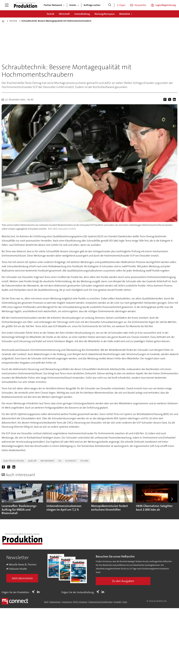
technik (84, 461)
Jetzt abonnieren (22, 578)
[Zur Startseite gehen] (25, 5)
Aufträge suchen (92, 5)
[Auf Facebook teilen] (165, 99)
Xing (34, 591)
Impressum (67, 602)
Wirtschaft (64, 13)
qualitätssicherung (13, 461)
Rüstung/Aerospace (105, 13)
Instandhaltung (82, 13)
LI (39, 591)
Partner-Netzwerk (53, 5)
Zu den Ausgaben (123, 581)
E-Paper (121, 5)
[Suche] (110, 5)
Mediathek (124, 13)
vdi (60, 461)
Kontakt (117, 602)
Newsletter (140, 5)
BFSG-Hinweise (80, 602)
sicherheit (70, 461)
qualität (32, 461)
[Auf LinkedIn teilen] (175, 99)
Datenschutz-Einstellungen (101, 602)
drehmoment (47, 461)
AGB (46, 602)
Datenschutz (54, 602)
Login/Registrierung (165, 5)
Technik (50, 13)
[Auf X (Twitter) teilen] (170, 99)
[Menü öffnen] (7, 5)
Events (72, 5)
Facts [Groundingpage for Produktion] (125, 602)
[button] (172, 499)
